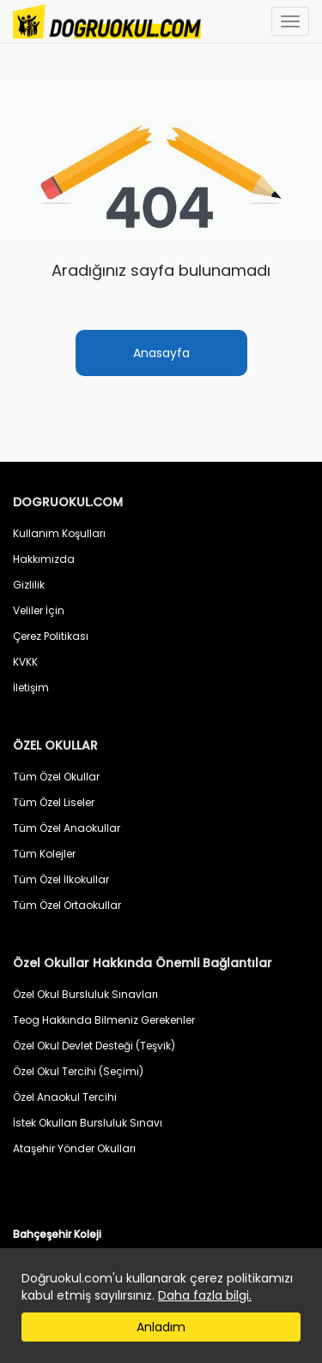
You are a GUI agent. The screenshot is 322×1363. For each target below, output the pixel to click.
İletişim (31, 687)
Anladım (161, 1327)
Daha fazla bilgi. (205, 1295)
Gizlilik (29, 584)
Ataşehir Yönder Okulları (74, 1148)
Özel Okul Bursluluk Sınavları (85, 994)
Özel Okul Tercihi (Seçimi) (78, 1071)
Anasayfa (161, 353)
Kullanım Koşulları (59, 533)
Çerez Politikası (50, 636)
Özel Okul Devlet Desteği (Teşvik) (94, 1045)
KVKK (25, 662)
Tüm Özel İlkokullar (61, 879)
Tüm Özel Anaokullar (66, 828)
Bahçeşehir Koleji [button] (57, 1234)
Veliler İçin (38, 610)
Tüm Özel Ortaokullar (67, 905)
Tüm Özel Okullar (56, 776)
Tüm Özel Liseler (53, 802)
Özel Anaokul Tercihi (65, 1097)
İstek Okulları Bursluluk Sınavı (87, 1122)
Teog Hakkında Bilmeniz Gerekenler (104, 1020)
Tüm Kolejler (44, 853)
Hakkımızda (44, 559)
